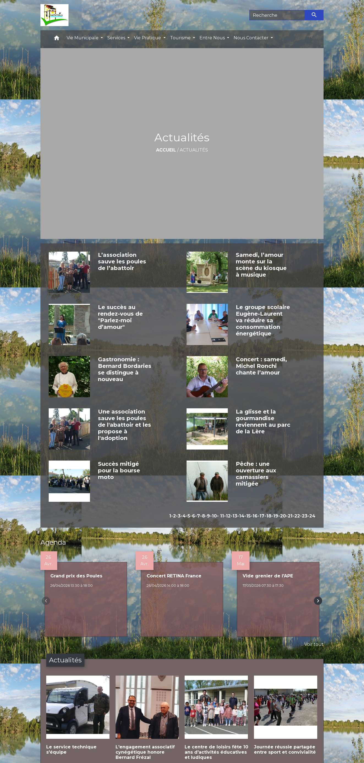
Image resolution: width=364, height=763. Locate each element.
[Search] (277, 15)
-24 (311, 516)
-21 (289, 516)
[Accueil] (54, 15)
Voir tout (314, 644)
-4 (183, 516)
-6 (192, 516)
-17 (261, 516)
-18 (267, 516)
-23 (303, 516)
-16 (254, 516)
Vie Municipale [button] (83, 37)
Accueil (166, 150)
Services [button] (116, 37)
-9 (207, 516)
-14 (240, 516)
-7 (197, 516)
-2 (173, 516)
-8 (202, 516)
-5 (188, 516)
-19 (274, 516)
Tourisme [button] (181, 37)
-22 (296, 516)
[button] (56, 39)
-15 (247, 516)
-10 (213, 516)
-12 (227, 516)
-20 (282, 516)
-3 (178, 516)
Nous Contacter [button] (252, 37)
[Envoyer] (314, 15)
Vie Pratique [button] (148, 37)
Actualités (194, 150)
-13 (234, 516)
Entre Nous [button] (212, 37)
